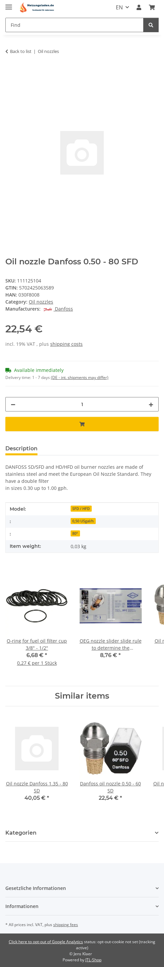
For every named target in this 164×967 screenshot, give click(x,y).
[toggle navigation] (8, 4)
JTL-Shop (93, 960)
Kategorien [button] (20, 833)
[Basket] (152, 7)
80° (75, 533)
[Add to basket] (10, 72)
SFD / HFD (81, 508)
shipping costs (66, 344)
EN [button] (119, 7)
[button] (139, 7)
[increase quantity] (151, 404)
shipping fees (65, 924)
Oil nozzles (41, 302)
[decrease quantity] (13, 404)
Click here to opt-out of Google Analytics (46, 942)
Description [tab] (21, 448)
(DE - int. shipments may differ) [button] (79, 377)
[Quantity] (82, 404)
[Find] (74, 25)
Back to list (20, 51)
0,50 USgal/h (83, 521)
